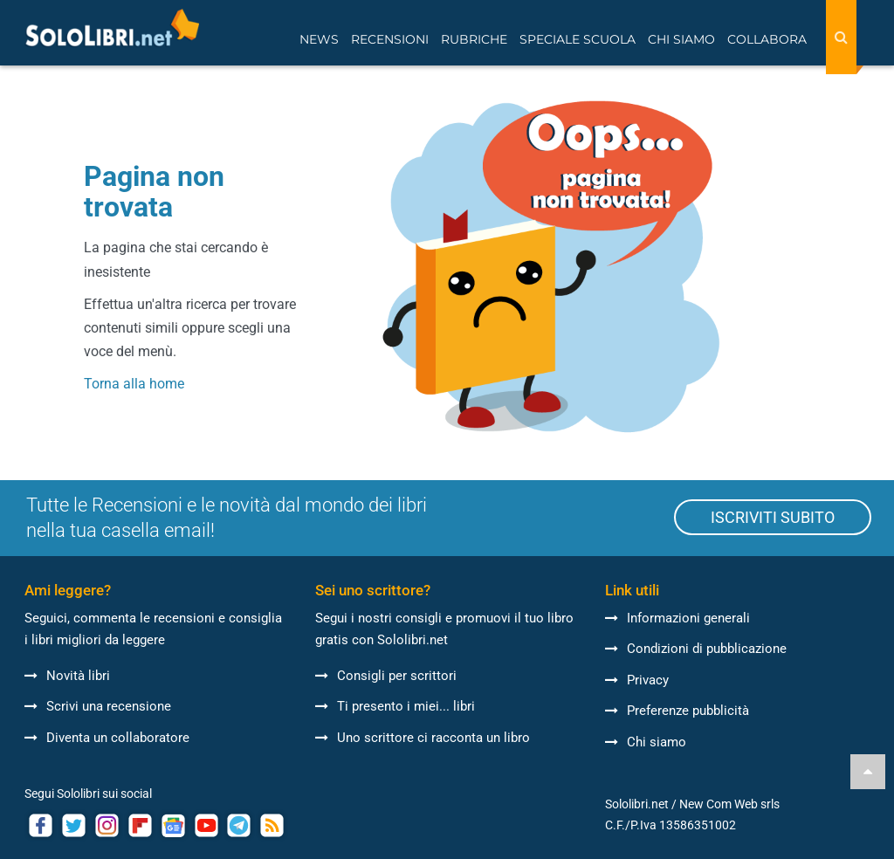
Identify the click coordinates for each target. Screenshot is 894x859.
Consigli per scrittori (386, 676)
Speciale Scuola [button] (577, 39)
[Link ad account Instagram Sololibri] (107, 825)
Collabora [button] (767, 39)
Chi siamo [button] (681, 39)
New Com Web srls (729, 804)
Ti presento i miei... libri (395, 706)
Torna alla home (134, 383)
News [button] (319, 39)
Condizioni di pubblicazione (696, 648)
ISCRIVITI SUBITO (773, 517)
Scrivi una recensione (97, 706)
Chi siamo (645, 742)
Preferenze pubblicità (677, 710)
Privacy (637, 680)
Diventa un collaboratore (106, 738)
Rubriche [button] (474, 39)
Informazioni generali (677, 618)
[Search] (841, 37)
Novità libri (67, 676)
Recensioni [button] (390, 39)
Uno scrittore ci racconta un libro (422, 738)
